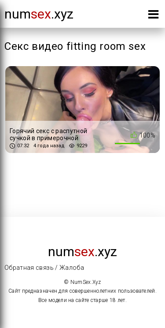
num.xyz (38, 14)
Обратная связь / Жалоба (44, 267)
